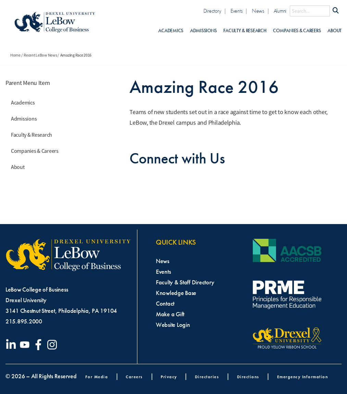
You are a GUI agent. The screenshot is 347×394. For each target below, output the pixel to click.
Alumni (280, 11)
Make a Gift (170, 314)
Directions (248, 376)
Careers (134, 376)
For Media (96, 376)
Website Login (173, 325)
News (258, 11)
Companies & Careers (297, 31)
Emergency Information (302, 376)
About (334, 31)
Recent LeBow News (40, 55)
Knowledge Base (176, 293)
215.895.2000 (23, 321)
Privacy (169, 376)
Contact (165, 303)
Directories (207, 376)
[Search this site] (310, 10)
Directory (212, 11)
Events (236, 11)
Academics (170, 31)
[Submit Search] (336, 10)
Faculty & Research (244, 31)
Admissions (203, 31)
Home (15, 55)
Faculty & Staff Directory (185, 282)
